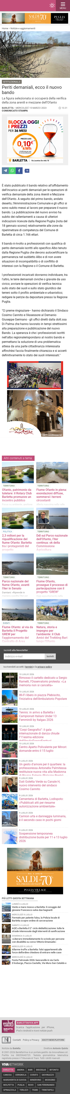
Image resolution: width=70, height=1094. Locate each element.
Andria (20, 1070)
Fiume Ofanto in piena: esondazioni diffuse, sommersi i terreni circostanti (51, 495)
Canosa (7, 1075)
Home (5, 28)
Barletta (8, 1070)
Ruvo (31, 1085)
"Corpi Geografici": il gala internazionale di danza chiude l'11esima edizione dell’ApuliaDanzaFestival (39, 735)
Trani (35, 1090)
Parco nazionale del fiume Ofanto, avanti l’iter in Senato (15, 585)
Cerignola (20, 1075)
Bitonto (54, 1070)
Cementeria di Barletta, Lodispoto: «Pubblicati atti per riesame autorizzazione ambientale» (41, 802)
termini (29, 666)
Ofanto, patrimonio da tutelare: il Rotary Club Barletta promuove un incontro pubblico (17, 495)
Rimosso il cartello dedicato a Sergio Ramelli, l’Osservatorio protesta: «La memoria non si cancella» (43, 681)
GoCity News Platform (53, 1040)
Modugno (50, 1080)
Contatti (17, 1040)
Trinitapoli (48, 1090)
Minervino (35, 1080)
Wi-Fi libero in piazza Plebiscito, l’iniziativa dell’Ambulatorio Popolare (43, 697)
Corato (34, 1075)
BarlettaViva (21, 5)
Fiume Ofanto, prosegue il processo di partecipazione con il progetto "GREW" (52, 587)
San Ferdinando (46, 1085)
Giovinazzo (48, 1075)
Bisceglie (41, 1070)
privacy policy (45, 666)
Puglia (21, 1085)
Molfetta (8, 1085)
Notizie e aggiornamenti (22, 28)
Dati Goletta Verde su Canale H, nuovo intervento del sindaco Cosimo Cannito (39, 785)
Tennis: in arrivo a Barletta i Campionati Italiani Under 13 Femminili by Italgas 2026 (38, 716)
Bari (30, 1070)
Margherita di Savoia (14, 1080)
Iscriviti (50, 656)
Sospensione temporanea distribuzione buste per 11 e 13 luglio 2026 (43, 837)
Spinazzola (9, 1090)
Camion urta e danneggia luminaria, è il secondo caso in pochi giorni (42, 818)
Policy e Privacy (31, 1040)
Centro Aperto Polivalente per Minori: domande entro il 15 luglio (43, 748)
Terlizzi (24, 1090)
